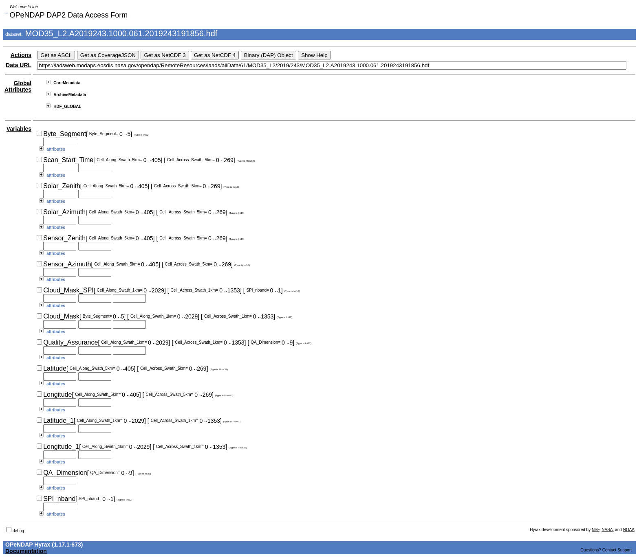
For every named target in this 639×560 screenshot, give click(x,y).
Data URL (18, 65)
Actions (21, 55)
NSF (595, 529)
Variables (19, 128)
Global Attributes (17, 86)
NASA (607, 529)
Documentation (26, 551)
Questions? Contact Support (606, 550)
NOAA (629, 529)
